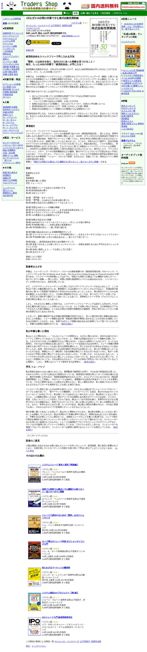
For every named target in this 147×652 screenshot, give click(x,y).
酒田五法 (7, 54)
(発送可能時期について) (70, 36)
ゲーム (10, 155)
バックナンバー (128, 42)
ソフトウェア (9, 148)
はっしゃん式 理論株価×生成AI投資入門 (132, 71)
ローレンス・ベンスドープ (38, 25)
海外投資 (13, 92)
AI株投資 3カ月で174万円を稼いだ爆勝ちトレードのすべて (132, 85)
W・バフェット (10, 117)
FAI (17, 66)
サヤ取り (7, 69)
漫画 (5, 155)
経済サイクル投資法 (132, 81)
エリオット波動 (10, 46)
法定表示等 (8, 195)
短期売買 (7, 33)
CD (17, 142)
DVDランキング (128, 108)
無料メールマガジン (130, 113)
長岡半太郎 (67, 25)
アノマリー (8, 61)
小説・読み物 (9, 153)
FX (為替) (7, 87)
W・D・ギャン (9, 120)
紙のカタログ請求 (132, 134)
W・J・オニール (10, 127)
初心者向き (12, 172)
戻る (28, 646)
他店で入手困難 (10, 180)
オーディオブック (11, 158)
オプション (8, 84)
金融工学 (7, 178)
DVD (13, 142)
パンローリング (33, 28)
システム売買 (9, 41)
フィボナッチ (9, 48)
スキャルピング (10, 38)
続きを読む (67, 324)
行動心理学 (12, 72)
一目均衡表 (8, 51)
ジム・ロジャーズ (11, 130)
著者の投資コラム (129, 124)
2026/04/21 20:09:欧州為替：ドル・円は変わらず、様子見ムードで (132, 26)
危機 (5, 74)
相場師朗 (7, 107)
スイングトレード (11, 36)
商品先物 (7, 89)
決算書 (12, 66)
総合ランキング (128, 106)
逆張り (6, 59)
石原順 (14, 107)
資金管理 (15, 69)
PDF (132, 133)
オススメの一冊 (128, 111)
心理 (5, 72)
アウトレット (9, 162)
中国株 (6, 92)
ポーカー (7, 97)
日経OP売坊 (8, 112)
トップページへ (39, 646)
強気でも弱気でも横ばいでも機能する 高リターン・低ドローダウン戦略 (66, 162)
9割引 (17, 162)
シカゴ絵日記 (127, 129)
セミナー (7, 142)
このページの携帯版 (12, 19)
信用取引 (7, 175)
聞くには (8, 160)
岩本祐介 (7, 109)
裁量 (15, 61)
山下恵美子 (56, 25)
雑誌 (5, 150)
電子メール (8, 190)
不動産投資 (8, 94)
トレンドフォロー (11, 56)
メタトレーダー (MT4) (13, 145)
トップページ (9, 188)
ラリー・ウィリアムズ (13, 132)
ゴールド (15, 89)
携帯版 (2, 6)
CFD (14, 87)
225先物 (16, 84)
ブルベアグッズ (10, 183)
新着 (5, 23)
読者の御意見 (127, 116)
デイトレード (17, 33)
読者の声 (30, 50)
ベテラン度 (76, 23)
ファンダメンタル (11, 64)
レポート (19, 148)
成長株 (6, 66)
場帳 (16, 155)
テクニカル (8, 43)
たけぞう (15, 109)
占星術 (10, 74)
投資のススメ (127, 121)
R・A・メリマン (10, 125)
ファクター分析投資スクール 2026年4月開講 (132, 76)
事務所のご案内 (10, 193)
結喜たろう (8, 115)
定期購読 (11, 150)
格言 (16, 74)
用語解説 (125, 118)
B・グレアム (8, 122)
